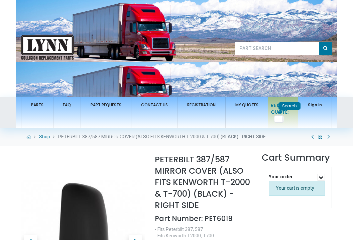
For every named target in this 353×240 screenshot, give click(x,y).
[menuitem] (37, 105)
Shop (44, 136)
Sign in (315, 105)
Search (289, 106)
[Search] (325, 48)
